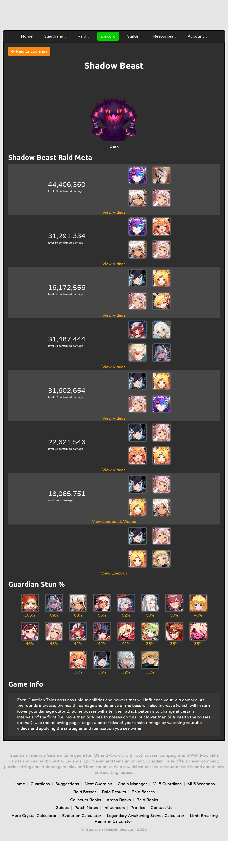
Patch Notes (86, 807)
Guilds (134, 36)
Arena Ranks (119, 799)
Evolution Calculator (81, 815)
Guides (62, 807)
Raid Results (114, 791)
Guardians (55, 36)
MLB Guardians (167, 783)
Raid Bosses (84, 791)
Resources (165, 36)
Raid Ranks (147, 799)
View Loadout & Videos (114, 521)
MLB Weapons (201, 783)
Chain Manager (132, 783)
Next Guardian (98, 783)
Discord (108, 36)
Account (197, 36)
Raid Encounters (29, 51)
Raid (83, 36)
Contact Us (161, 807)
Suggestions (67, 783)
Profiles (137, 807)
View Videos (114, 212)
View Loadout (114, 573)
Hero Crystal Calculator (34, 815)
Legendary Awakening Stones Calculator (145, 815)
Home (27, 36)
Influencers (114, 807)
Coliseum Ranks (85, 799)
